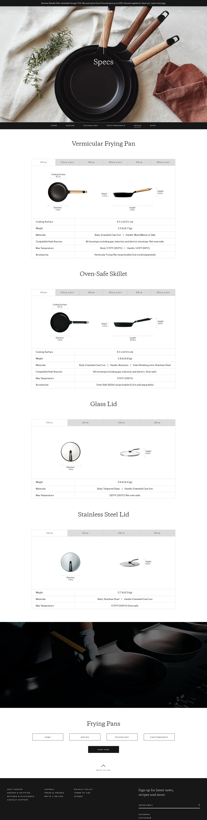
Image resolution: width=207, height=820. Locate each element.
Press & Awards (54, 792)
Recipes (60, 11)
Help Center (15, 789)
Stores (78, 796)
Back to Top (103, 770)
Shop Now (103, 749)
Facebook (144, 814)
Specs (137, 125)
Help (180, 11)
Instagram (145, 817)
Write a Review (53, 796)
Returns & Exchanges (20, 796)
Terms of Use (82, 792)
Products (13, 11)
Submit (197, 805)
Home (54, 125)
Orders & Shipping (18, 792)
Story (29, 11)
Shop (167, 11)
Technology (90, 125)
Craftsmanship (116, 125)
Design (70, 125)
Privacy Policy (83, 789)
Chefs (44, 11)
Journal (49, 789)
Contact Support (17, 799)
